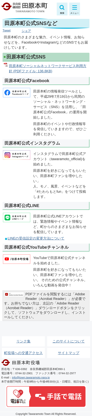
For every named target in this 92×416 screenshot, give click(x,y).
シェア (26, 31)
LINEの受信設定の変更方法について (36, 238)
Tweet (6, 30)
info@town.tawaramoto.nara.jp (31, 377)
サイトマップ (68, 353)
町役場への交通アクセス (23, 353)
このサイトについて (69, 341)
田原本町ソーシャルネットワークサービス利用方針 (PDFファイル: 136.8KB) (47, 68)
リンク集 (23, 341)
